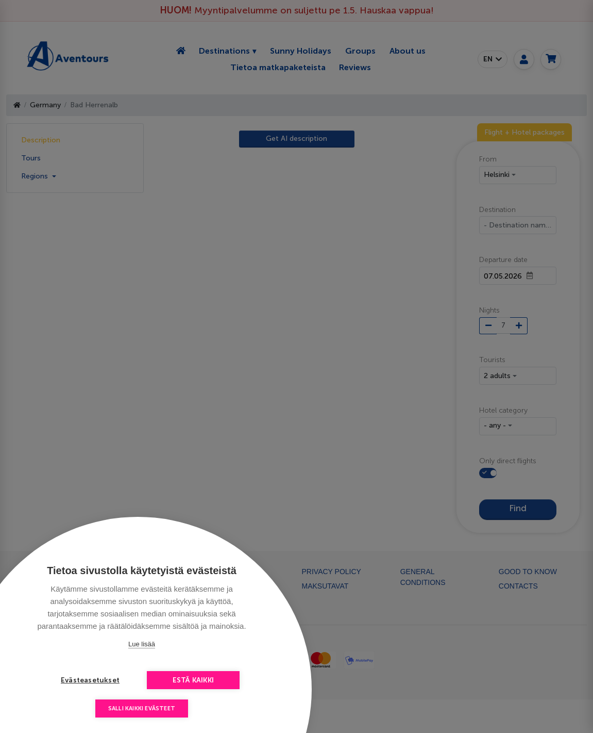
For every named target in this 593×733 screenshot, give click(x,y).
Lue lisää (141, 644)
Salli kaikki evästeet (141, 708)
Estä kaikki (193, 680)
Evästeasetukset (90, 680)
